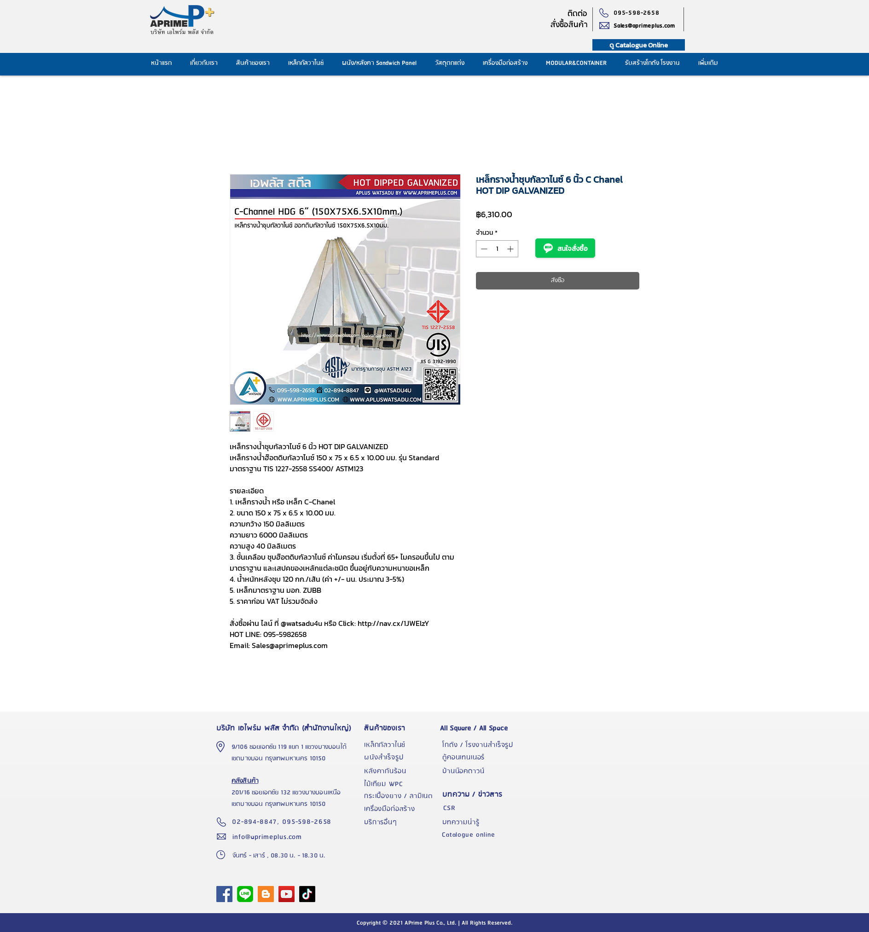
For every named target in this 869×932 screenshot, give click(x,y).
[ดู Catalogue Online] (638, 45)
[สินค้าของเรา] (401, 728)
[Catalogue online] (479, 834)
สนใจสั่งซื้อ (565, 248)
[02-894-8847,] (257, 822)
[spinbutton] (497, 249)
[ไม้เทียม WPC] (401, 784)
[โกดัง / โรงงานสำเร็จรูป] (479, 745)
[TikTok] (307, 894)
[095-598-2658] (639, 12)
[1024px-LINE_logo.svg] (245, 894)
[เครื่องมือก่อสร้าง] (401, 809)
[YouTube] (286, 894)
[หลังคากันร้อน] (401, 771)
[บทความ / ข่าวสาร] (479, 794)
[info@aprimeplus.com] (269, 836)
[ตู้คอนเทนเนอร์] (479, 757)
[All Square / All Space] (479, 728)
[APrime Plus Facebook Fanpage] (224, 894)
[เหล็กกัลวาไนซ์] (401, 745)
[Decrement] (483, 249)
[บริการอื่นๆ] (401, 822)
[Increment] (511, 249)
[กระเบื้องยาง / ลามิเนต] (401, 796)
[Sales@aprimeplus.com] (649, 25)
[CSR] (479, 808)
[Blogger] (266, 894)
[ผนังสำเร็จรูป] (401, 757)
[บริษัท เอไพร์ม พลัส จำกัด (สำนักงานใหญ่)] (286, 728)
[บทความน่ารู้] (479, 822)
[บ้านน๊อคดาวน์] (479, 771)
